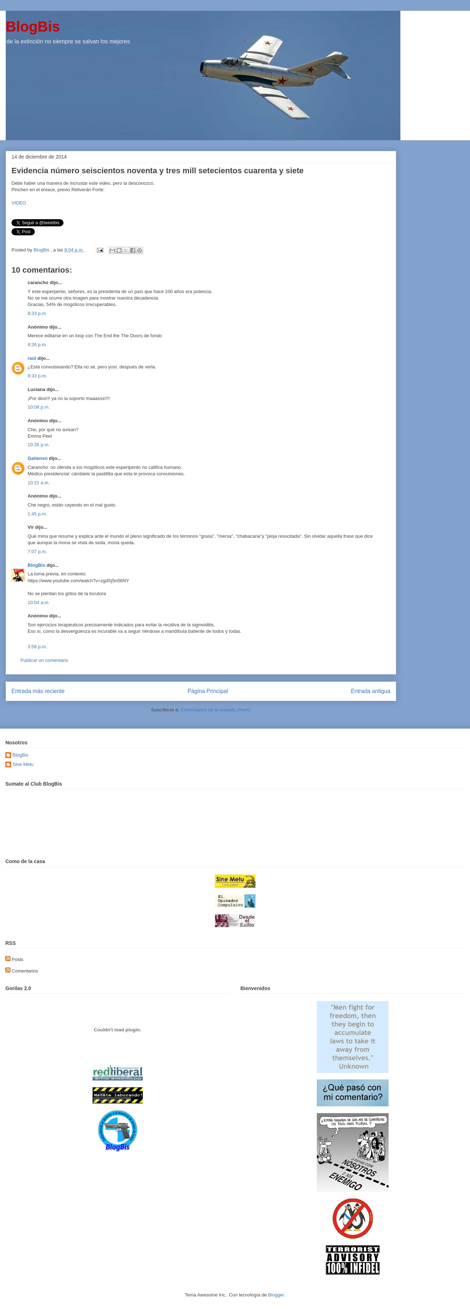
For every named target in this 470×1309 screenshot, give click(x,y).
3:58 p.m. (37, 646)
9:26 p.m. (37, 344)
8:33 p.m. (37, 313)
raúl (32, 358)
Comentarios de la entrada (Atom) (215, 709)
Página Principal (208, 691)
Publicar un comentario (44, 660)
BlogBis (33, 26)
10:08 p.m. (39, 407)
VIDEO (18, 203)
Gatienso (38, 458)
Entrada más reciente (38, 691)
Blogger (276, 1295)
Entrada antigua (370, 691)
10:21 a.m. (39, 482)
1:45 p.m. (37, 514)
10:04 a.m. (39, 602)
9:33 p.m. (37, 375)
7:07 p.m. (37, 551)
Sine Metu (23, 764)
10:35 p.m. (39, 444)
